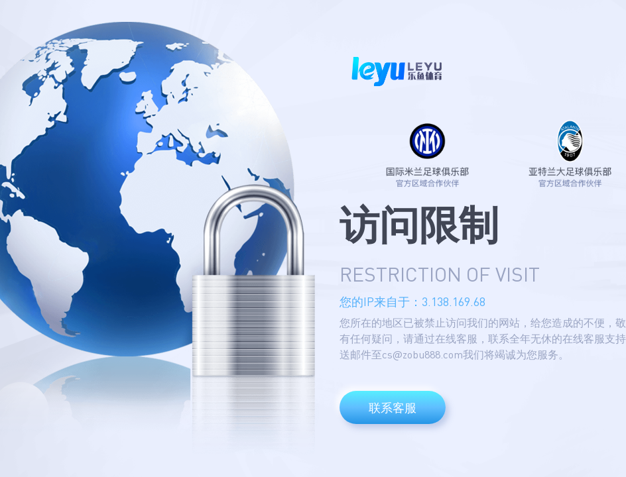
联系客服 (392, 407)
